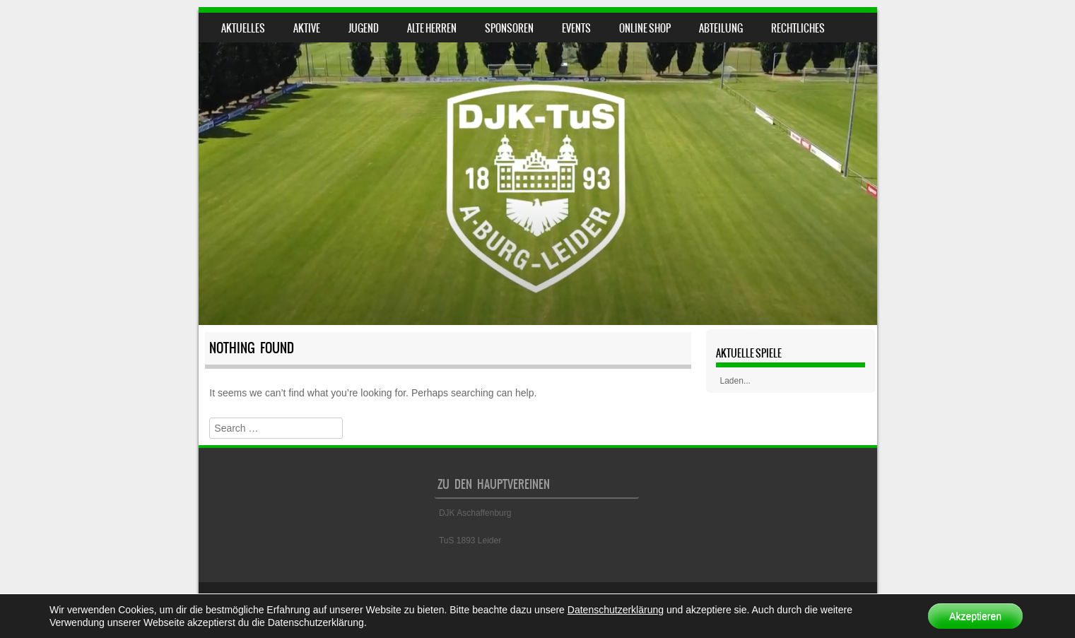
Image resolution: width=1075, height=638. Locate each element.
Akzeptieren (975, 616)
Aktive (306, 28)
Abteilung (721, 28)
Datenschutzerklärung (616, 609)
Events (576, 28)
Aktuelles (243, 28)
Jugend (363, 28)
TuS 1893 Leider (470, 540)
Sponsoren (509, 28)
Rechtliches (798, 28)
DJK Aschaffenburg (475, 513)
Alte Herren (432, 28)
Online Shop (645, 28)
